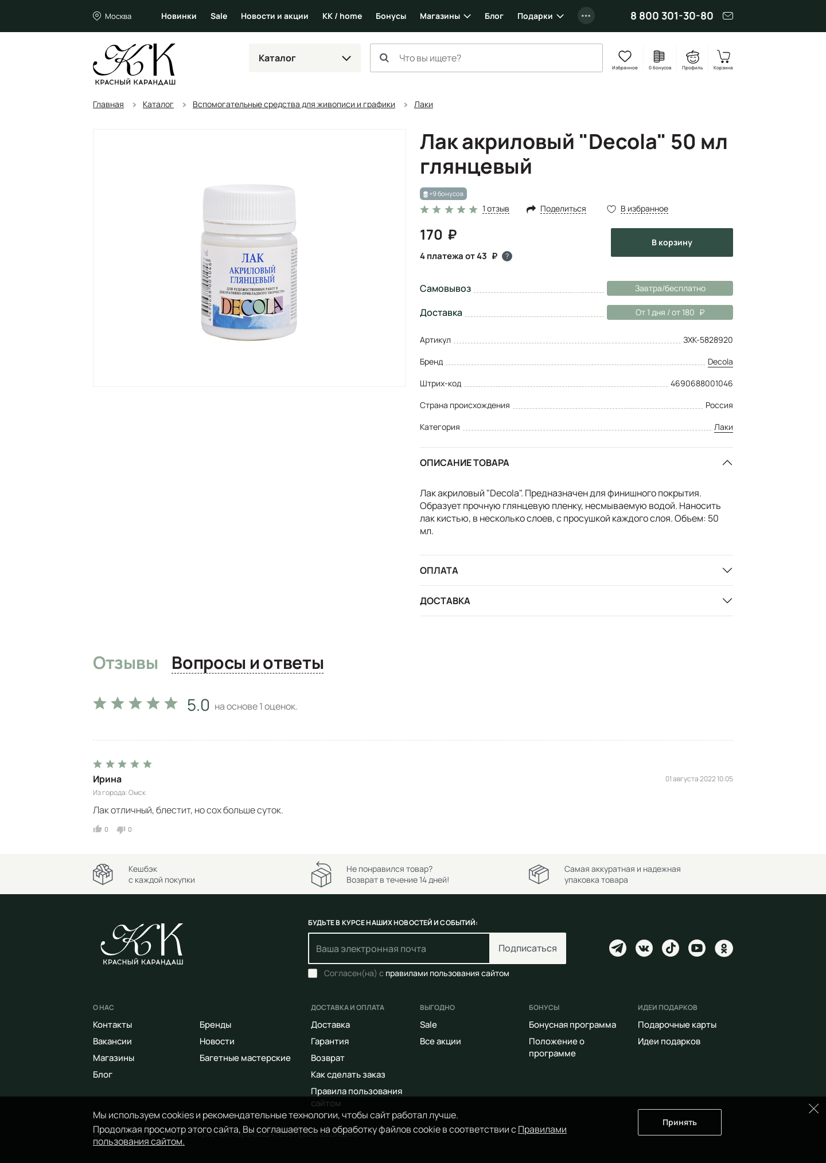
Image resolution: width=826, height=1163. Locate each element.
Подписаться (527, 948)
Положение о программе (557, 1047)
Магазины (440, 15)
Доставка (445, 600)
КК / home (342, 15)
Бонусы (391, 15)
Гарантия (330, 1041)
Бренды (215, 1025)
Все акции (440, 1041)
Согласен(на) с (416, 973)
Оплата (439, 570)
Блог (494, 15)
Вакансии (112, 1041)
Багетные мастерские (245, 1058)
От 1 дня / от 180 (655, 312)
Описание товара (464, 462)
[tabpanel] (413, 762)
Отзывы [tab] (125, 663)
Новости (217, 1041)
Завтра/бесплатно (670, 288)
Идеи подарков (669, 1041)
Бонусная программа (572, 1025)
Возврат (328, 1058)
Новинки (179, 15)
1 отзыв (495, 209)
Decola (720, 361)
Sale (219, 15)
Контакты (112, 1025)
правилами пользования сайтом (447, 973)
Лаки (723, 426)
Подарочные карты (677, 1025)
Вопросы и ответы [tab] (248, 663)
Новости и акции (275, 15)
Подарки (535, 15)
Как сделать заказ (348, 1074)
